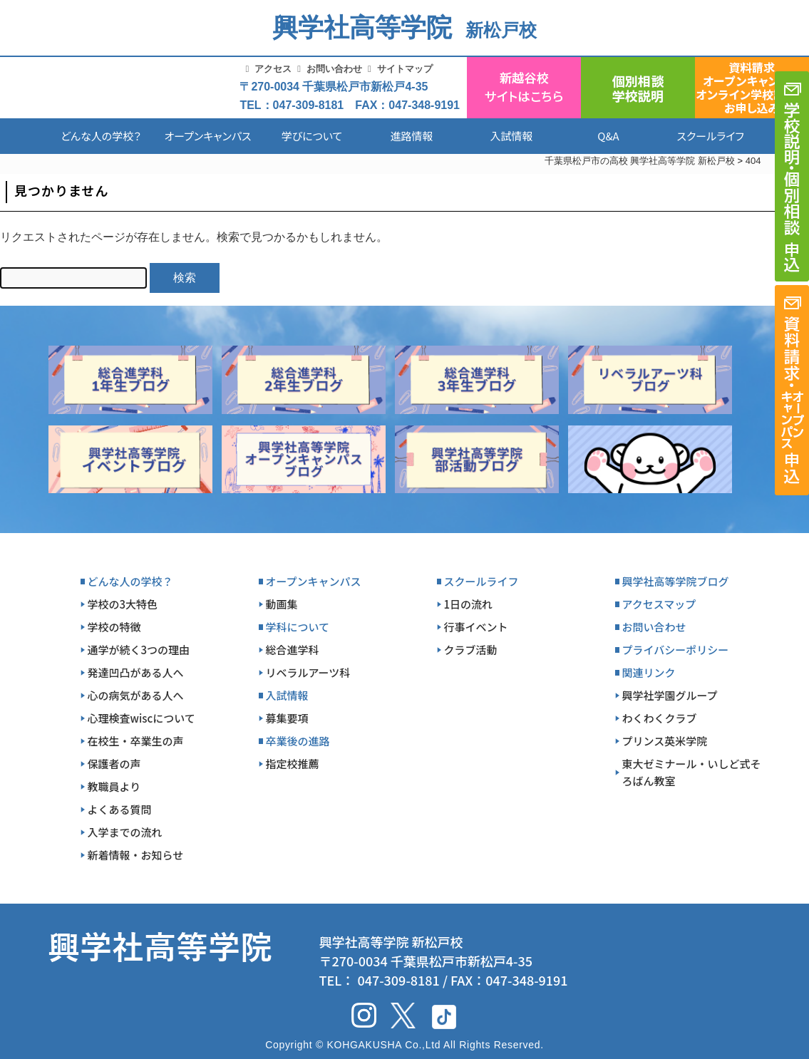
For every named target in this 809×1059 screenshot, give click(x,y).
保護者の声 (114, 763)
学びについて (312, 135)
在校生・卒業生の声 (136, 740)
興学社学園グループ (670, 695)
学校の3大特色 (123, 603)
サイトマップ (405, 68)
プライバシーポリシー (675, 649)
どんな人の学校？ (101, 135)
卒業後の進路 (298, 740)
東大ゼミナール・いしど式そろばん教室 (691, 772)
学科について (298, 626)
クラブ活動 (471, 649)
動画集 (282, 603)
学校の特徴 (114, 626)
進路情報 (411, 135)
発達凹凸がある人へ (136, 672)
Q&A (608, 135)
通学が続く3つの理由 (139, 649)
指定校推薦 (292, 763)
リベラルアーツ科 (308, 672)
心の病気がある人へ (136, 695)
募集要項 (287, 718)
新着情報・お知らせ (136, 854)
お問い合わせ (334, 68)
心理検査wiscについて (141, 718)
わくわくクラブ (659, 718)
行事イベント (476, 626)
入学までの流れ (125, 832)
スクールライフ (700, 135)
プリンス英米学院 (665, 740)
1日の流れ (468, 603)
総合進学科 (292, 649)
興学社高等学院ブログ (675, 581)
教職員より (114, 786)
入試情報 (511, 135)
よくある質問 (120, 809)
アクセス (273, 68)
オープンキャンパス (207, 135)
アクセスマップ (659, 603)
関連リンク (649, 672)
